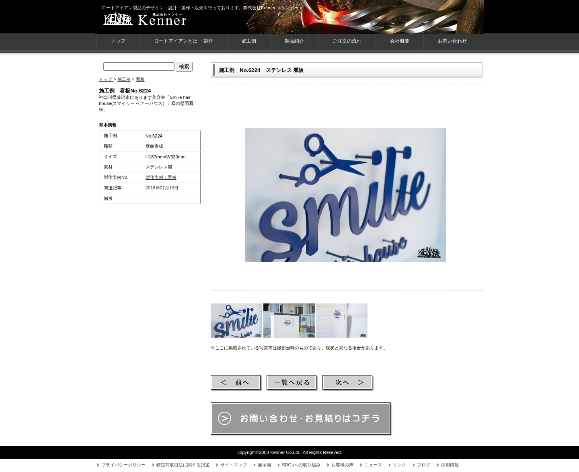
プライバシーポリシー (123, 464)
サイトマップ (233, 464)
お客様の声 (342, 464)
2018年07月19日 (162, 187)
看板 (140, 79)
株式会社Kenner (159, 20)
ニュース (373, 464)
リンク (399, 464)
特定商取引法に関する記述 (182, 464)
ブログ (423, 464)
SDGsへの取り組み (301, 464)
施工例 (249, 41)
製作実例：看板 (161, 177)
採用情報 (450, 464)
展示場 (264, 464)
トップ (106, 79)
